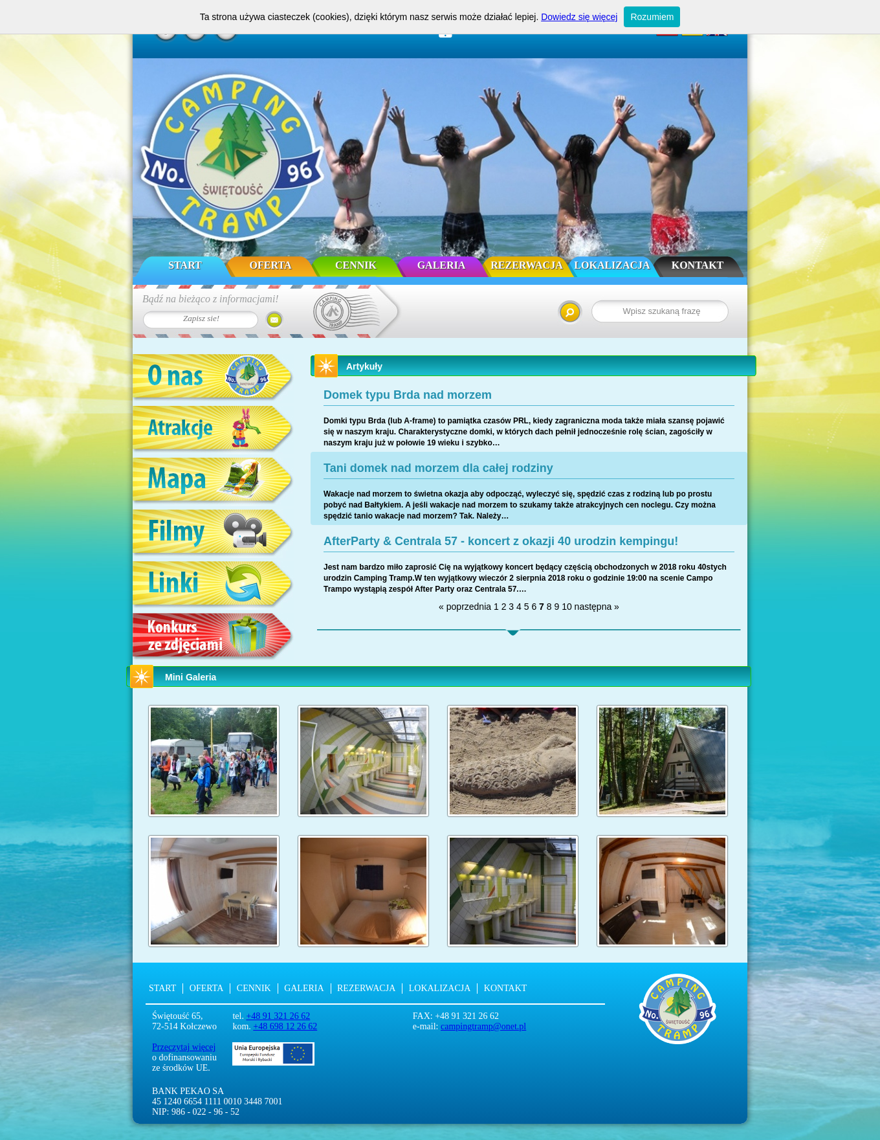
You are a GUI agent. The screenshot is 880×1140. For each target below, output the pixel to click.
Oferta (271, 265)
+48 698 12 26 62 (285, 1026)
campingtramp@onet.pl (483, 1026)
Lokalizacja (612, 265)
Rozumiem (652, 17)
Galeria (441, 265)
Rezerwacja (526, 265)
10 (567, 606)
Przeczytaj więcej (183, 1047)
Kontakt (698, 265)
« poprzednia (465, 606)
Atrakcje (213, 430)
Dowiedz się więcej (579, 17)
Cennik (356, 265)
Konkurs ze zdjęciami (213, 637)
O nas (213, 378)
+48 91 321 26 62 (278, 1016)
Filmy (213, 533)
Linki (213, 585)
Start (185, 265)
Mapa (213, 482)
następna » (597, 606)
